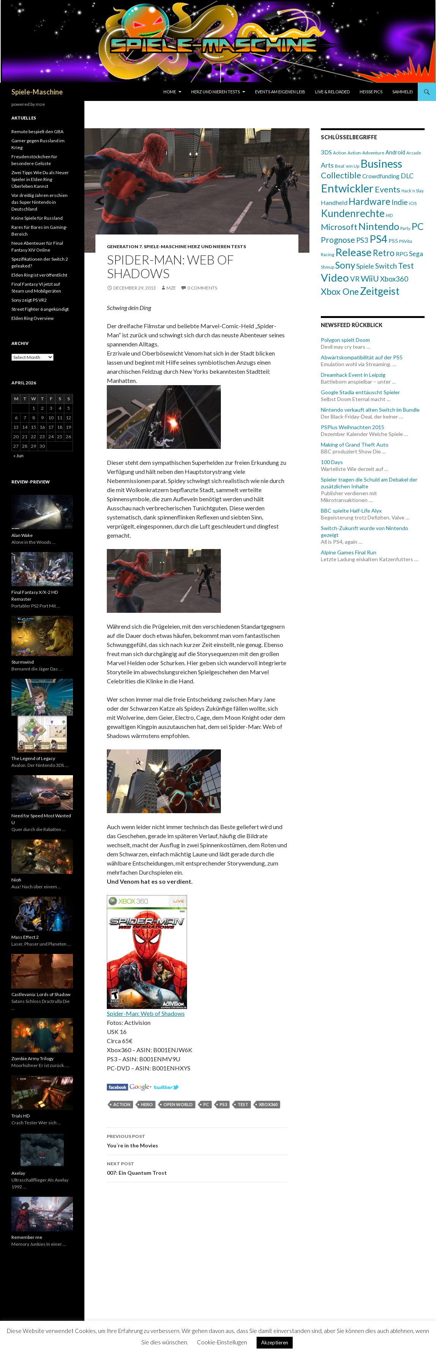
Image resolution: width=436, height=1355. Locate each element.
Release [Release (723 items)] (353, 252)
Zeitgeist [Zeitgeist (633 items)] (380, 291)
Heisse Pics (371, 91)
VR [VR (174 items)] (355, 279)
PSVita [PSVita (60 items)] (405, 241)
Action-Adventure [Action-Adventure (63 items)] (365, 153)
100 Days (332, 462)
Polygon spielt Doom (345, 340)
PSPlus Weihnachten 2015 (352, 427)
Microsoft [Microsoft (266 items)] (339, 227)
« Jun (18, 455)
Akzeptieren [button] (274, 1342)
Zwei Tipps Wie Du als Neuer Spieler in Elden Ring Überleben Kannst (40, 179)
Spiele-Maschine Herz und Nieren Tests (195, 246)
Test (243, 1104)
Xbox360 (268, 1104)
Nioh (16, 880)
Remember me (26, 1237)
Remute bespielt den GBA (37, 131)
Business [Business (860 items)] (381, 163)
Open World (178, 1104)
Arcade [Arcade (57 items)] (413, 152)
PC (206, 1104)
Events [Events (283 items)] (387, 189)
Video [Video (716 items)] (335, 277)
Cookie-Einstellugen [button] (222, 1342)
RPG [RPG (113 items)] (402, 253)
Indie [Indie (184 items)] (400, 202)
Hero (147, 1104)
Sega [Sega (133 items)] (416, 254)
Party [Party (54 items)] (405, 228)
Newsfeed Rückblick (351, 325)
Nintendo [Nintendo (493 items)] (378, 226)
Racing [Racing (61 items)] (327, 254)
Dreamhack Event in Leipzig (353, 374)
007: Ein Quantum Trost (197, 1167)
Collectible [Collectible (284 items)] (341, 175)
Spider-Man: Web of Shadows (146, 1013)
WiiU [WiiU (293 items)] (370, 278)
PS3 (223, 1104)
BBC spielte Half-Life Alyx (351, 510)
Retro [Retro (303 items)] (384, 253)
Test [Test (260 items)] (406, 266)
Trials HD (20, 1116)
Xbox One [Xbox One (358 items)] (340, 291)
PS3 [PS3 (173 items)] (362, 240)
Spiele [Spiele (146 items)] (365, 266)
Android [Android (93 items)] (395, 152)
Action (121, 1104)
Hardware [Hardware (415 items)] (369, 201)
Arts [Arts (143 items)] (327, 165)
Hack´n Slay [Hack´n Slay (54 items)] (412, 190)
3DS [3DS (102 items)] (326, 152)
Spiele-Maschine (37, 92)
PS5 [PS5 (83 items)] (393, 241)
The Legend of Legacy (33, 758)
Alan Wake (22, 535)
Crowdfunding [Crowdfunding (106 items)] (381, 176)
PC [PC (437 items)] (418, 226)
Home (169, 91)
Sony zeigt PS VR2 (29, 300)
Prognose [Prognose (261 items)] (338, 240)
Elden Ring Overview (32, 318)
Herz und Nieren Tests (215, 91)
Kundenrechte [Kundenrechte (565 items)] (353, 213)
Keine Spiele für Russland (37, 218)
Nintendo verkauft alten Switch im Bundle (370, 409)
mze (171, 288)
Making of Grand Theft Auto (354, 444)
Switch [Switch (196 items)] (386, 265)
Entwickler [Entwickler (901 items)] (347, 188)
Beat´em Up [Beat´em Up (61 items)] (347, 166)
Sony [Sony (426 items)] (345, 265)
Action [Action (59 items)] (339, 152)
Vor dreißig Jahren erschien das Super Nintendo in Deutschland (39, 202)
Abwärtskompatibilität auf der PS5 (362, 357)
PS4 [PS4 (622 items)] (378, 239)
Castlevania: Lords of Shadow (40, 994)
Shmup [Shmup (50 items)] (327, 266)
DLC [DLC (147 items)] (407, 176)
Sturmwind (22, 662)
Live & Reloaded (332, 91)
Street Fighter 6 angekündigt (40, 309)
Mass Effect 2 (25, 937)
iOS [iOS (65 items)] (413, 203)
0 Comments (202, 288)
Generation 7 (124, 246)
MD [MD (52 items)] (389, 215)
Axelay (18, 1173)
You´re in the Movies (197, 1140)
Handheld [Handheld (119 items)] (334, 202)
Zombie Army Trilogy (32, 1058)
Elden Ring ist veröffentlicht (39, 275)
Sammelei (402, 91)
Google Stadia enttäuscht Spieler (360, 392)
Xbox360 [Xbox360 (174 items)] (394, 279)
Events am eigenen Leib (280, 91)
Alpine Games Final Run (348, 552)
